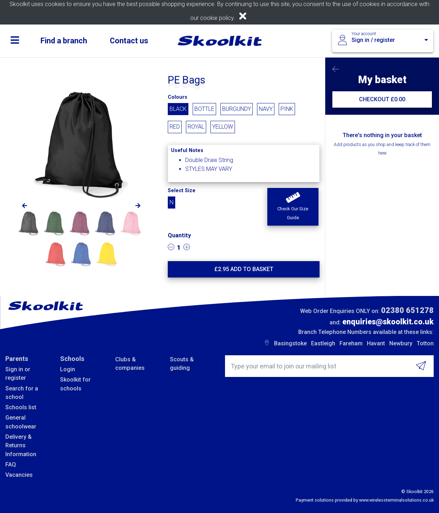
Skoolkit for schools (75, 384)
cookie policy (217, 18)
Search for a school (21, 392)
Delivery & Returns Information (20, 445)
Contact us (129, 40)
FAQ (10, 464)
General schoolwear (20, 422)
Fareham (351, 343)
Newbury (400, 343)
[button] (292, 207)
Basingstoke (290, 343)
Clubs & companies (130, 363)
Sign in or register (17, 373)
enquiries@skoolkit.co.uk (388, 321)
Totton (425, 343)
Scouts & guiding (182, 363)
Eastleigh (323, 343)
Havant (376, 343)
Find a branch (64, 40)
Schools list (20, 407)
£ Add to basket (243, 269)
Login (67, 369)
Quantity (179, 235)
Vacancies (19, 474)
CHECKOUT (382, 99)
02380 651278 (407, 310)
